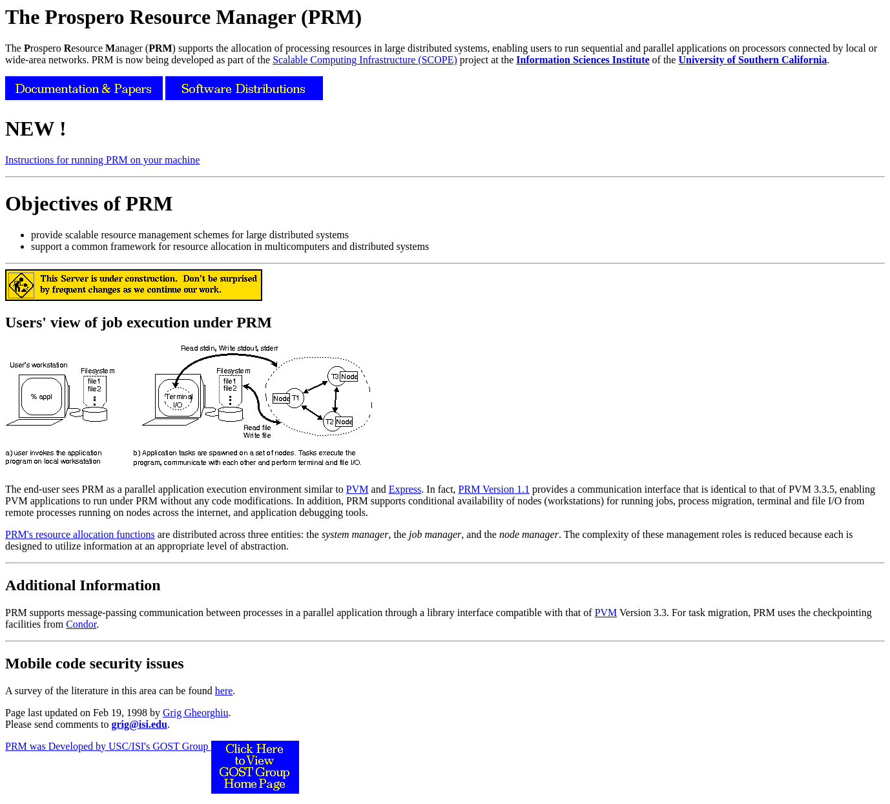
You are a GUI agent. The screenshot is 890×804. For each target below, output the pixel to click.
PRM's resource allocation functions (80, 534)
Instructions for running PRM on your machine (102, 159)
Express (405, 489)
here (224, 690)
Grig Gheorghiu (195, 712)
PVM (357, 489)
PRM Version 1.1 (494, 489)
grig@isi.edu (139, 724)
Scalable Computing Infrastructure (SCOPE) (365, 59)
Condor (81, 624)
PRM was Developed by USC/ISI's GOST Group (152, 746)
